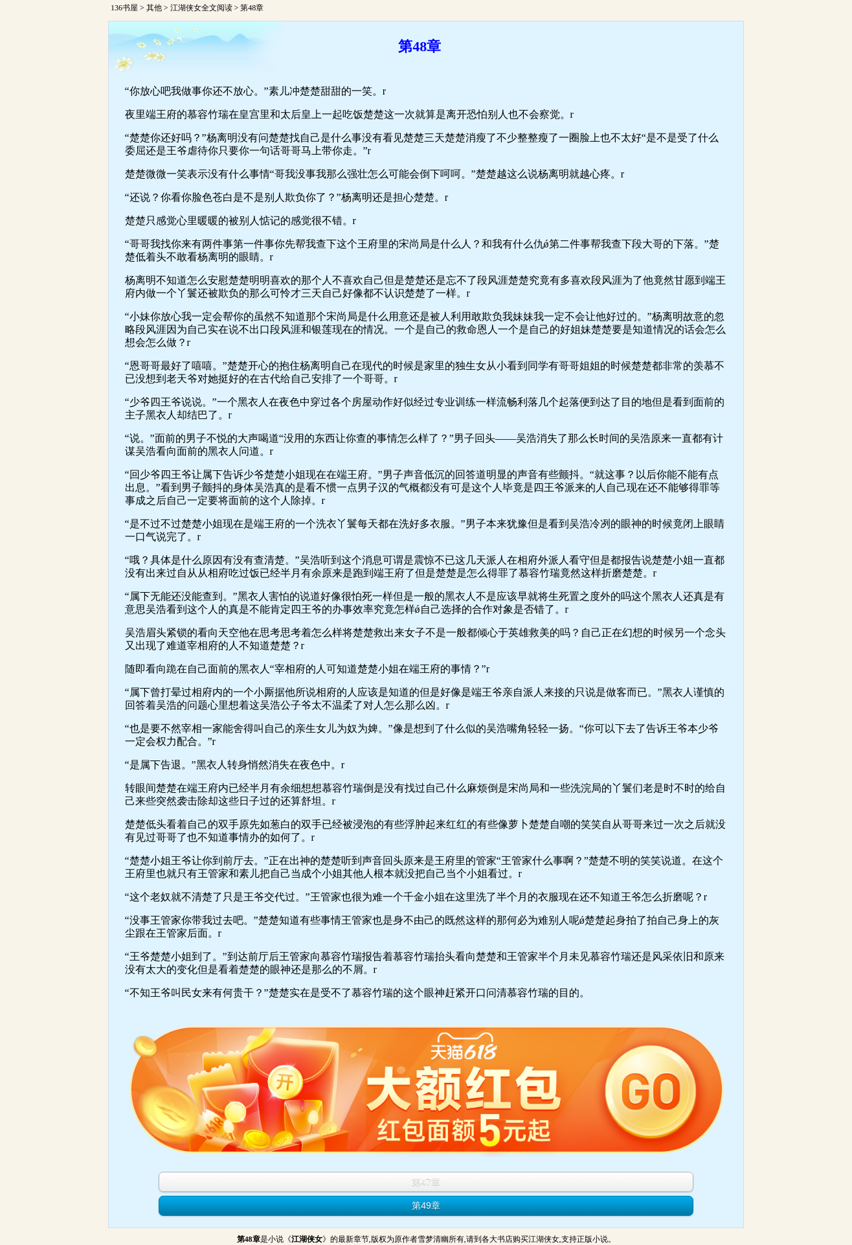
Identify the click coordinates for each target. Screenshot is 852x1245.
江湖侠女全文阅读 (201, 7)
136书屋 (124, 7)
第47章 (426, 1181)
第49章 (426, 1205)
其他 (154, 7)
